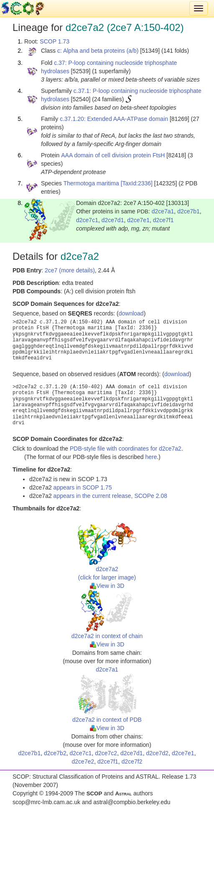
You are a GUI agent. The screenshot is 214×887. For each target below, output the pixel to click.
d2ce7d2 (157, 753)
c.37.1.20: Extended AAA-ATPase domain (114, 118)
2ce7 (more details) (70, 270)
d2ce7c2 (106, 753)
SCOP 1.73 (54, 41)
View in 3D (107, 585)
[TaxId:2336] (137, 183)
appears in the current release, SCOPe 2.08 (110, 495)
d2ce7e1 (138, 220)
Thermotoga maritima (91, 183)
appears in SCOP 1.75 (83, 487)
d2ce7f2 (132, 761)
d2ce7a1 (163, 211)
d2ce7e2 (83, 761)
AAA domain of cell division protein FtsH (113, 155)
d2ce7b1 (188, 211)
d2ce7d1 (113, 220)
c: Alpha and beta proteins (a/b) (98, 50)
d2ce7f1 (163, 220)
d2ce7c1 (87, 220)
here (151, 457)
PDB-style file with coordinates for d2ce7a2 (125, 448)
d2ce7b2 (55, 753)
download (131, 313)
